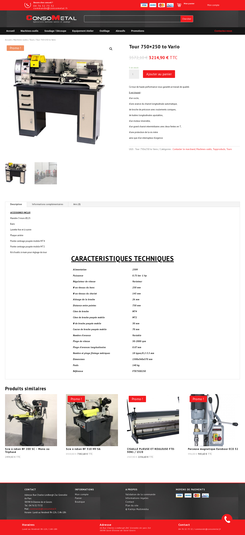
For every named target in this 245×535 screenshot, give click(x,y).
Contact (130, 502)
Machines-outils (29, 31)
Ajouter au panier (159, 74)
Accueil (10, 31)
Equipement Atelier (83, 31)
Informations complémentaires (47, 204)
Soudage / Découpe (55, 31)
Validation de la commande (141, 494)
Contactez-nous (223, 31)
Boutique (80, 502)
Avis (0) (77, 204)
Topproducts (219, 149)
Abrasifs (120, 31)
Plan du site (132, 505)
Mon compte (82, 494)
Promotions (137, 31)
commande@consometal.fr (43, 508)
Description (16, 204)
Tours (32, 39)
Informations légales (137, 498)
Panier (78, 498)
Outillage (105, 31)
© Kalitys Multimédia (137, 509)
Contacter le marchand (184, 149)
